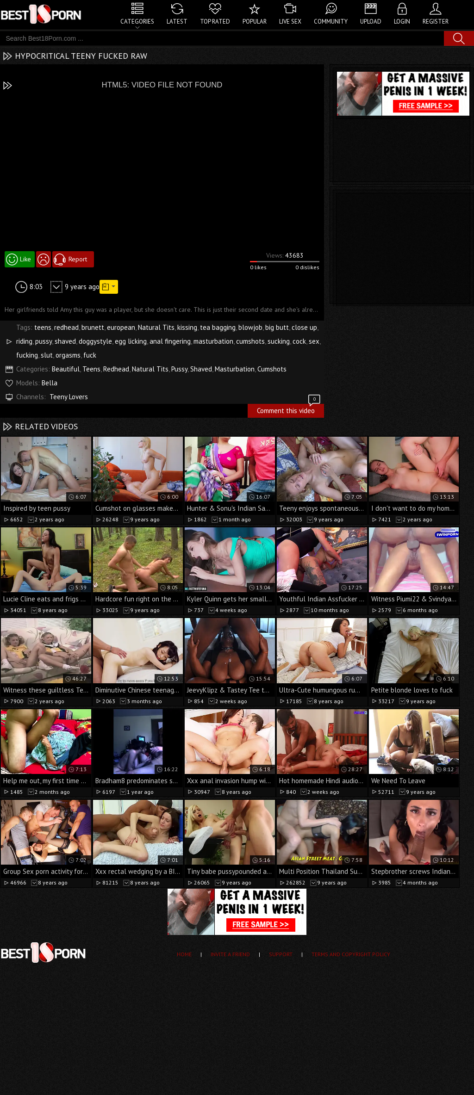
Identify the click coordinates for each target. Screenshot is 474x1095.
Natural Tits (156, 327)
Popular (255, 21)
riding (24, 341)
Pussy (179, 369)
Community (331, 21)
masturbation (213, 341)
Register (436, 21)
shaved (65, 341)
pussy (43, 341)
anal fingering (170, 341)
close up (304, 327)
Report (78, 259)
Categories (137, 21)
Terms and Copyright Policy (351, 954)
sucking (279, 341)
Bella (49, 382)
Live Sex (290, 21)
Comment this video (289, 409)
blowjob (250, 327)
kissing (187, 327)
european (121, 327)
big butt (277, 327)
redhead (66, 327)
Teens (91, 369)
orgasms (68, 355)
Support (281, 954)
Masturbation (235, 369)
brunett (92, 327)
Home (184, 954)
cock (299, 341)
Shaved (201, 369)
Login (402, 21)
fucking (27, 355)
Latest (177, 21)
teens (42, 327)
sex (314, 341)
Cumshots (272, 369)
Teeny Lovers (69, 396)
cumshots (250, 341)
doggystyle (95, 341)
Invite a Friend (230, 954)
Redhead (116, 369)
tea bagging (218, 327)
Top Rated (215, 21)
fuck (89, 355)
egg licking (131, 341)
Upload (370, 21)
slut (47, 355)
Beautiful (66, 369)
